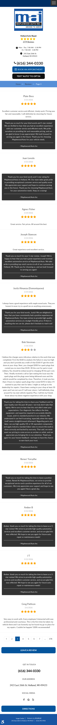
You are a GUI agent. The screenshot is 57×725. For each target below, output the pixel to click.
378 (50, 639)
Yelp (33, 699)
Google (28, 699)
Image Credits (20, 718)
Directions (28, 708)
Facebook (24, 699)
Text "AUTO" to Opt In (28, 76)
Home (18, 84)
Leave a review (28, 650)
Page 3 (38, 84)
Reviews (28, 84)
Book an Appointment (30, 69)
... (45, 639)
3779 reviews (28, 42)
